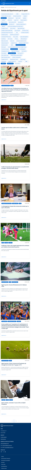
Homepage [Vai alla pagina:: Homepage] (2, 7)
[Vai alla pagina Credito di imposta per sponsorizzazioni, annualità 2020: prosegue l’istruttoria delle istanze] (4, 178)
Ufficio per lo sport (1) (5, 360)
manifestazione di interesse (11, 321)
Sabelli (7, 399)
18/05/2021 (27, 203)
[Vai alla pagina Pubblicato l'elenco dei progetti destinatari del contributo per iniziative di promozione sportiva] (4, 256)
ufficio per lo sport (15, 282)
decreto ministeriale (4, 282)
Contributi (10, 242)
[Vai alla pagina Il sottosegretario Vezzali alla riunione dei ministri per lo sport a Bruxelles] (4, 217)
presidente (18, 321)
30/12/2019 (27, 321)
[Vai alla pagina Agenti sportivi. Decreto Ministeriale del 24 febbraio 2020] (4, 296)
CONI (10, 282)
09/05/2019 (27, 399)
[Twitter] (3, 452)
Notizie (12, 85)
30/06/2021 (27, 164)
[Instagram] (5, 452)
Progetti (6, 242)
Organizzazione (3, 439)
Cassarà (11, 399)
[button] (4, 468)
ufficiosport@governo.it (5, 443)
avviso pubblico (4, 321)
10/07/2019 (27, 360)
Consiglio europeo (15, 203)
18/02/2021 (27, 242)
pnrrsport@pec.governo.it (9, 447)
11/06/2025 (27, 85)
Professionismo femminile (5, 85)
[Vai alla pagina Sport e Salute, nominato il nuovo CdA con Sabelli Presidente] (4, 414)
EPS (2, 242)
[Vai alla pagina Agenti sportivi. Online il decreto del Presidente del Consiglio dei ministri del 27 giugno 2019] (4, 374)
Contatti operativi (4, 437)
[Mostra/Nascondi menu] (1, 3)
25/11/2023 (27, 124)
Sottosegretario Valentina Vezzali (6, 203)
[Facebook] (1, 452)
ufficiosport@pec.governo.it (7, 445)
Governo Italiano (3, 0)
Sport (20, 203)
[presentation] (29, 3)
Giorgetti (3, 399)
